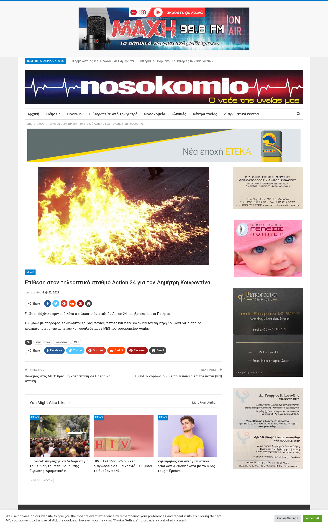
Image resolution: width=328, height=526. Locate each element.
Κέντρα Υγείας (205, 114)
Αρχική (33, 114)
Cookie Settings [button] (287, 518)
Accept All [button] (313, 518)
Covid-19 (74, 114)
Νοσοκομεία (154, 114)
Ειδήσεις (53, 114)
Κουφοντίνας (62, 342)
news (38, 342)
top (48, 342)
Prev (35, 480)
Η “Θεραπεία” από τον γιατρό (113, 114)
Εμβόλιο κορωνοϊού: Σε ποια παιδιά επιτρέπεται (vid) (178, 376)
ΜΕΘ (76, 342)
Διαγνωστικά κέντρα (241, 114)
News (30, 272)
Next (48, 480)
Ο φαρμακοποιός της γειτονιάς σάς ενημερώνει (101, 61)
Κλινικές (179, 114)
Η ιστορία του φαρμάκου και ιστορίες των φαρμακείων (175, 61)
